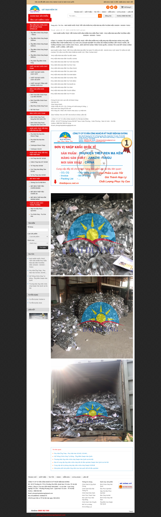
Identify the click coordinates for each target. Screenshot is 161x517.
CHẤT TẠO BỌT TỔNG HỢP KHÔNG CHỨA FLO (39, 84)
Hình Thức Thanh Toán (88, 495)
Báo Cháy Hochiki (105, 495)
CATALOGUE (121, 12)
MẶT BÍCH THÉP (35, 178)
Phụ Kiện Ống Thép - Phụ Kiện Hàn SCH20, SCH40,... (71, 453)
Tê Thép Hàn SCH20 (37, 165)
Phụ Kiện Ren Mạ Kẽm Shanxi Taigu (37, 135)
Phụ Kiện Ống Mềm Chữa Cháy (38, 62)
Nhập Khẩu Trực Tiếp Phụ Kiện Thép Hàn (39, 153)
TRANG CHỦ (78, 12)
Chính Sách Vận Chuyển (89, 502)
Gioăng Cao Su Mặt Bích (38, 182)
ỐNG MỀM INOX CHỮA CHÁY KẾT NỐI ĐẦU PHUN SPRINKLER (39, 27)
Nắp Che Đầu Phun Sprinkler (36, 209)
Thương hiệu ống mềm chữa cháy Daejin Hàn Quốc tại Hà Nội (73, 459)
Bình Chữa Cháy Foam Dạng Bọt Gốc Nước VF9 (38, 123)
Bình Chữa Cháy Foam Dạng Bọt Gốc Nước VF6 (38, 118)
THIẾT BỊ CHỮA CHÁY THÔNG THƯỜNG (36, 204)
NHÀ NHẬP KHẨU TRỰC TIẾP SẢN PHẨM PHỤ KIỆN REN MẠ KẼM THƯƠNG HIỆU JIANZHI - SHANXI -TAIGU (38, 263)
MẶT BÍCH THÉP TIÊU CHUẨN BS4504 (37, 187)
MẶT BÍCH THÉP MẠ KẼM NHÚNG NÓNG (38, 198)
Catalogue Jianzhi (36, 149)
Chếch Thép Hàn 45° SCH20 (39, 162)
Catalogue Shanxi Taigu (38, 145)
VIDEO (104, 12)
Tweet (131, 511)
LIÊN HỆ (130, 12)
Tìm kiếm (43, 247)
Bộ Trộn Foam (35, 109)
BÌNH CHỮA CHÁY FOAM (37, 113)
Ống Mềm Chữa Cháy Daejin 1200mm (39, 45)
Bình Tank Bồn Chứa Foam (37, 90)
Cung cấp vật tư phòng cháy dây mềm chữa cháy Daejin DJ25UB (74, 465)
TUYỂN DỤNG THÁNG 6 (37, 299)
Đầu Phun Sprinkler (105, 488)
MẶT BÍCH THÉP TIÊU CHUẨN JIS (37, 192)
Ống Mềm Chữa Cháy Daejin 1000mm (39, 39)
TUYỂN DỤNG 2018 (35, 303)
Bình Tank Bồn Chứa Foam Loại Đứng (39, 101)
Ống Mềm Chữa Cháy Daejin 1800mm (39, 56)
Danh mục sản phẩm (39, 16)
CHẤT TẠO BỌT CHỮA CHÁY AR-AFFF (37, 78)
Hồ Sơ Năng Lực (87, 507)
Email (48, 515)
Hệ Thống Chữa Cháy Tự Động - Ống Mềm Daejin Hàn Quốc (73, 456)
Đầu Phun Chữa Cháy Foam (39, 106)
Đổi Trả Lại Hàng (87, 504)
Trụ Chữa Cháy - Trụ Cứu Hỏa (38, 215)
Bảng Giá (108, 16)
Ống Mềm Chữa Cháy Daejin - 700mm (39, 33)
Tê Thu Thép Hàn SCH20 (38, 175)
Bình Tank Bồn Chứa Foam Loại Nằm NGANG (39, 95)
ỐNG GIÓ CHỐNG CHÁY (39, 20)
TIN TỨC (97, 12)
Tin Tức (31, 254)
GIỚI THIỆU (88, 12)
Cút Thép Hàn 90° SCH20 (38, 158)
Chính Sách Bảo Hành (88, 493)
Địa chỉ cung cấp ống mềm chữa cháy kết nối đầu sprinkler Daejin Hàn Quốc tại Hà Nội (81, 462)
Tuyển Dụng (33, 295)
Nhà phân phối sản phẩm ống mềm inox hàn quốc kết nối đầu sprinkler (76, 468)
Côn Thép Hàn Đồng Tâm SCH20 (38, 170)
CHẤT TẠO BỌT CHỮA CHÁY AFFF (37, 73)
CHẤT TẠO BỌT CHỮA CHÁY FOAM (39, 67)
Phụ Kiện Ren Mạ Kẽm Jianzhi (37, 140)
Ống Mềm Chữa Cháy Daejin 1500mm (39, 50)
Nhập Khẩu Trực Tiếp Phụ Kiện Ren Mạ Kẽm (39, 129)
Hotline (124, 16)
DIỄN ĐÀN (111, 12)
